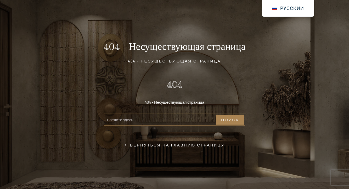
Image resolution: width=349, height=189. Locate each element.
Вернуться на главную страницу (174, 144)
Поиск (230, 119)
